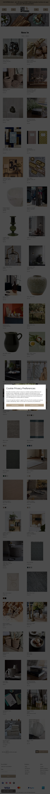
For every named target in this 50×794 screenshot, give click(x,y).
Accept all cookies (34, 405)
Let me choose (15, 405)
